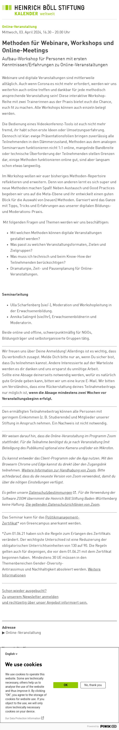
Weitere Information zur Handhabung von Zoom (59, 470)
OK (66, 685)
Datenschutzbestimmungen (50, 493)
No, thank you (93, 685)
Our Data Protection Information (22, 718)
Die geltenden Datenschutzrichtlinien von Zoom (62, 505)
